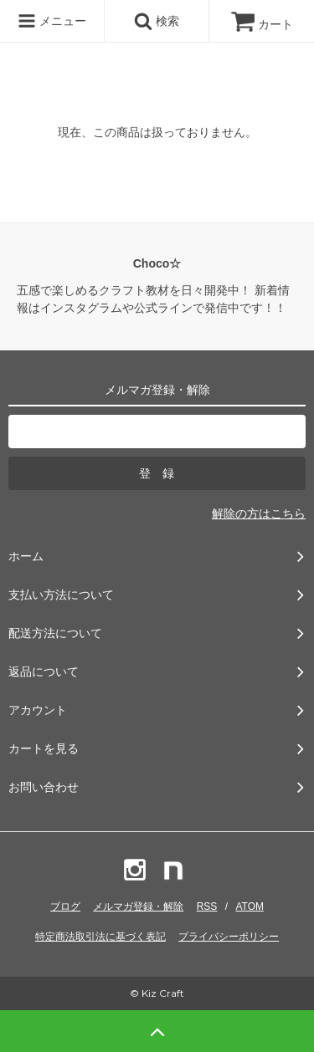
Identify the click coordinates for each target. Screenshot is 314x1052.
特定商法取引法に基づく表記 (100, 936)
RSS (207, 906)
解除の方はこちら (259, 513)
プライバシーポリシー (228, 936)
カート (262, 24)
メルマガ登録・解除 (138, 906)
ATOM (249, 906)
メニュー (52, 21)
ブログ (65, 906)
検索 (156, 21)
